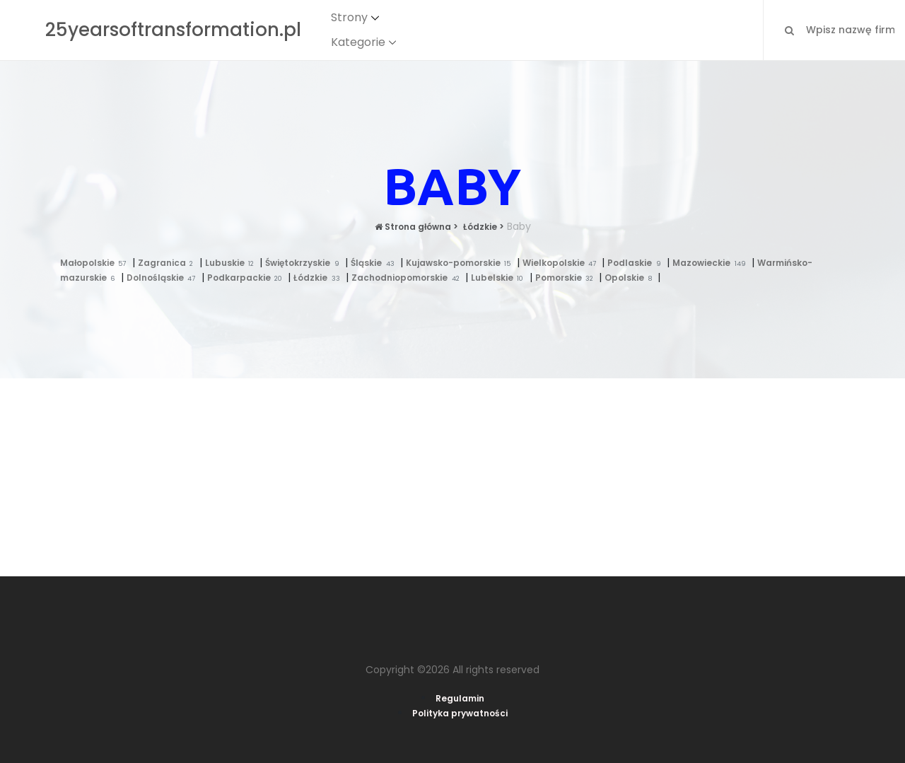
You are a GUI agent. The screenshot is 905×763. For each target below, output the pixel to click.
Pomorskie (567, 278)
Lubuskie (232, 263)
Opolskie (631, 278)
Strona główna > (416, 227)
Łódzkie (319, 278)
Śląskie (375, 263)
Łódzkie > (482, 227)
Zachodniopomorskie (408, 278)
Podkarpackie (247, 278)
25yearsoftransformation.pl (173, 29)
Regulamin (460, 698)
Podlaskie (637, 263)
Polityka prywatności (460, 713)
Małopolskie (96, 263)
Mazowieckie (712, 263)
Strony (349, 17)
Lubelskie (500, 278)
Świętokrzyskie (305, 263)
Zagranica (168, 263)
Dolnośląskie (164, 278)
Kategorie (358, 42)
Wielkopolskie (562, 263)
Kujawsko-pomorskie (461, 263)
